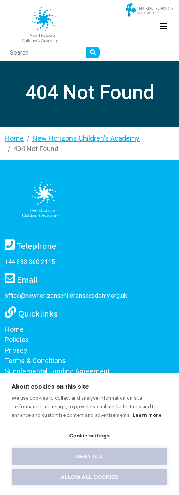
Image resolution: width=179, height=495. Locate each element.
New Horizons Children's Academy (86, 138)
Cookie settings (89, 436)
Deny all (89, 456)
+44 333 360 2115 (30, 262)
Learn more (147, 415)
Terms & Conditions (35, 361)
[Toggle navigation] (163, 25)
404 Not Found (35, 149)
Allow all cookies (89, 477)
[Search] (45, 52)
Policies (17, 340)
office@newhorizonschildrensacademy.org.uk (66, 295)
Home (14, 138)
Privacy (16, 350)
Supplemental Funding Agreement (57, 371)
